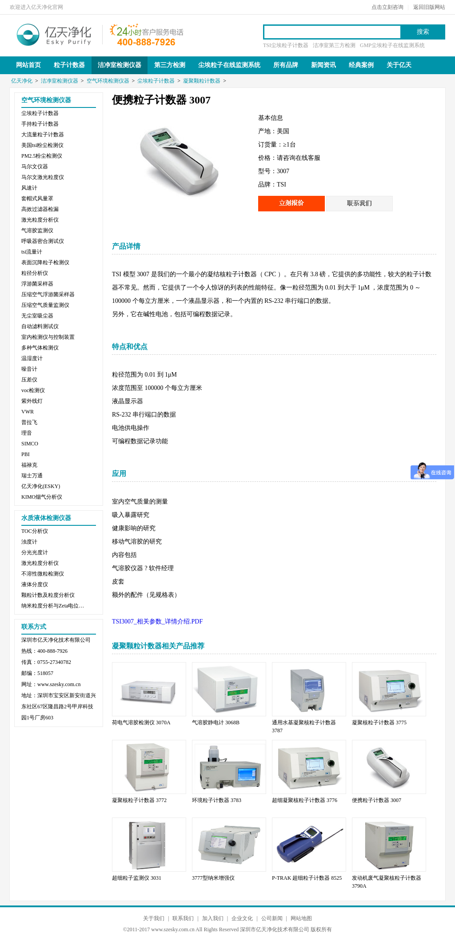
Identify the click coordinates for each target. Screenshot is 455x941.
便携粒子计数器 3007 (376, 800)
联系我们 (183, 918)
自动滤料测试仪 (40, 326)
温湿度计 (32, 358)
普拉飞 (29, 422)
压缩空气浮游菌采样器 (48, 294)
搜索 (423, 31)
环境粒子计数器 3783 (216, 800)
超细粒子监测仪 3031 (136, 878)
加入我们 (213, 918)
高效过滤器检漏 (40, 209)
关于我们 (153, 918)
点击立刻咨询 (387, 7)
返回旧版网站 (429, 7)
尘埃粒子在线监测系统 (229, 65)
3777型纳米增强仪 (213, 878)
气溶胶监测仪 (37, 230)
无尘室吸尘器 (37, 316)
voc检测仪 (33, 390)
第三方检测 (169, 65)
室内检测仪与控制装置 (48, 337)
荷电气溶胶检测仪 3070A (141, 722)
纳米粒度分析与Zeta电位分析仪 (54, 606)
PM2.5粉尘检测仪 (41, 156)
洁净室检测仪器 (119, 65)
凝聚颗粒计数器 (201, 81)
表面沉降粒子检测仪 (45, 262)
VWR (27, 412)
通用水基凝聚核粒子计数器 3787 (304, 726)
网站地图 (301, 918)
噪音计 (29, 369)
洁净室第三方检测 (334, 45)
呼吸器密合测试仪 (42, 241)
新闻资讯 (323, 65)
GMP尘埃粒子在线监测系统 (392, 45)
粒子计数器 (69, 65)
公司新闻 (272, 918)
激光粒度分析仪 (40, 220)
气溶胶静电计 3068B (215, 722)
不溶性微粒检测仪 (42, 574)
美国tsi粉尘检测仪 (42, 145)
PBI (25, 454)
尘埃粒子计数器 (156, 81)
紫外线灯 (32, 401)
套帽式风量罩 (37, 198)
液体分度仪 (34, 584)
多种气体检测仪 (40, 348)
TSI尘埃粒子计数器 (285, 45)
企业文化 (242, 918)
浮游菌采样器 (37, 284)
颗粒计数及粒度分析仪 (48, 595)
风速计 (29, 188)
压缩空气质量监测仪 (45, 305)
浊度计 (29, 542)
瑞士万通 (32, 475)
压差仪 (29, 380)
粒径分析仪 (34, 273)
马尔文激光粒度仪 (42, 177)
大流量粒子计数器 (42, 134)
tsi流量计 (31, 252)
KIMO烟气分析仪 (41, 497)
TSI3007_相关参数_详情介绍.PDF (157, 621)
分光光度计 (34, 552)
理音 (26, 433)
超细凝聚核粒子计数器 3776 (304, 800)
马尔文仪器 (34, 166)
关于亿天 (399, 65)
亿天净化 (54, 33)
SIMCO (29, 444)
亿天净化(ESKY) (40, 486)
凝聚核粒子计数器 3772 (139, 800)
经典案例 (361, 65)
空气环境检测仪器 (108, 81)
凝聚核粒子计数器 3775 (379, 722)
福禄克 (29, 465)
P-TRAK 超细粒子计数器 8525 (307, 878)
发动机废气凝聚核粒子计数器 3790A (386, 882)
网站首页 (28, 65)
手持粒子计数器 (40, 124)
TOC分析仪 (34, 531)
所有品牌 (285, 65)
